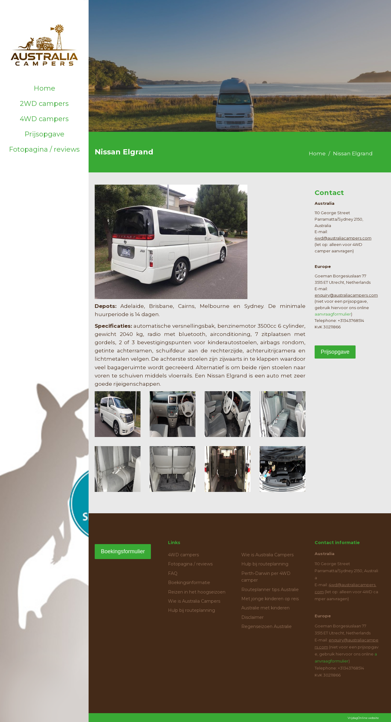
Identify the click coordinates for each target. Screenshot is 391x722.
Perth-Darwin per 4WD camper (266, 577)
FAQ (172, 573)
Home (44, 88)
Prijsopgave (44, 134)
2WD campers (44, 103)
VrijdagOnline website (363, 718)
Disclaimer (252, 617)
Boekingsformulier (123, 551)
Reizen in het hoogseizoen (196, 592)
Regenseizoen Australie (266, 626)
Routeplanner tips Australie (270, 589)
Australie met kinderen (265, 608)
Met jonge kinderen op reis (270, 598)
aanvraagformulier (333, 314)
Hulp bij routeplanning (191, 610)
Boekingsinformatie (189, 582)
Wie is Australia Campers (194, 601)
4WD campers (44, 119)
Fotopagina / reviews (44, 149)
